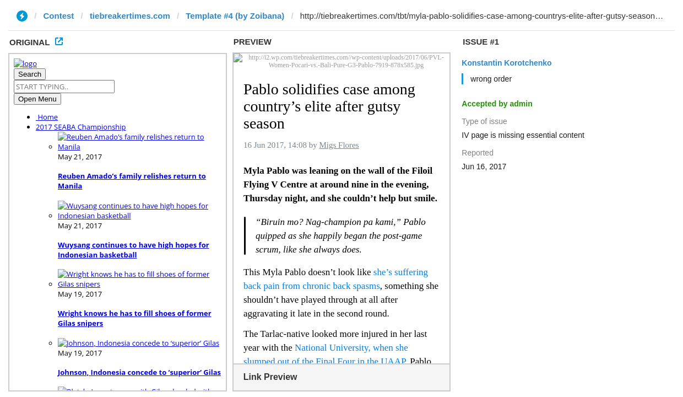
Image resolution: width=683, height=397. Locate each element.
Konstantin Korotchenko (506, 62)
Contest (59, 15)
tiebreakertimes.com (130, 15)
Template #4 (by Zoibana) (235, 15)
